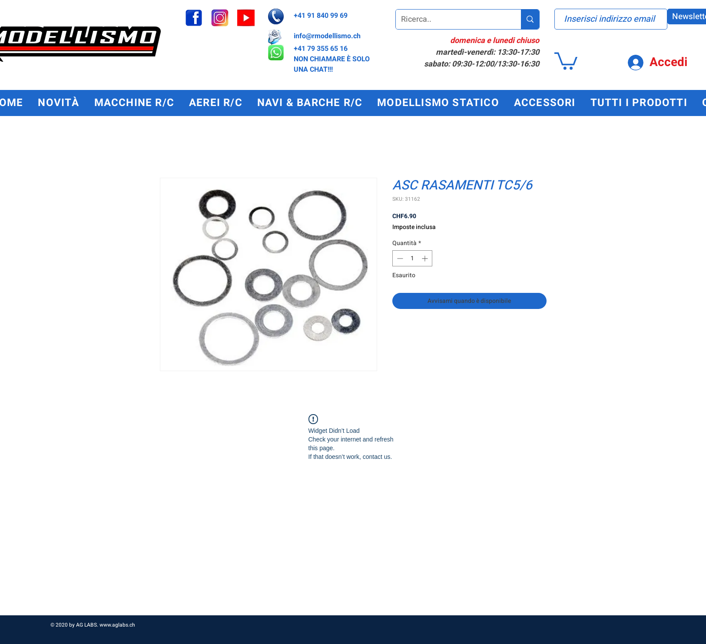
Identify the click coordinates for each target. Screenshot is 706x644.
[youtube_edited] (246, 18)
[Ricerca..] (452, 19)
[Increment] (425, 258)
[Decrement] (399, 258)
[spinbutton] (412, 258)
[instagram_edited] (220, 18)
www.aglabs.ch (117, 625)
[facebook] (193, 18)
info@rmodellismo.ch (327, 36)
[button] (565, 60)
